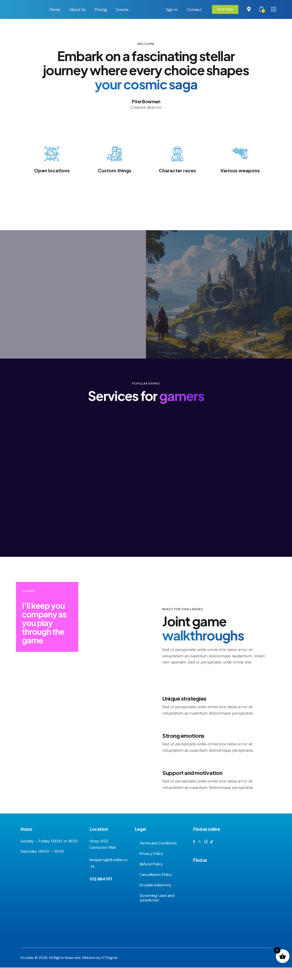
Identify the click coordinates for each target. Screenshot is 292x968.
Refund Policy (151, 864)
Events (122, 9)
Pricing (101, 9)
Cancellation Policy (156, 875)
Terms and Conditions (159, 843)
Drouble (27, 958)
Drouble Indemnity (156, 885)
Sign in (172, 9)
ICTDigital (109, 958)
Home (54, 9)
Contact (194, 9)
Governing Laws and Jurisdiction (157, 898)
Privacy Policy (151, 854)
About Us (77, 9)
